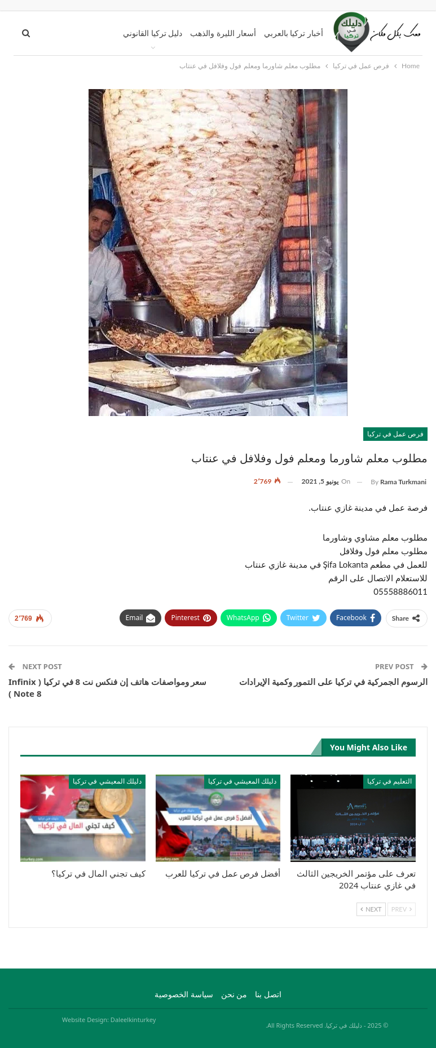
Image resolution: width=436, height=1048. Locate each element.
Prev (401, 909)
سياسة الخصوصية (184, 994)
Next (370, 909)
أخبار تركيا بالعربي (293, 33)
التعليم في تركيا (389, 781)
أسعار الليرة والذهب (223, 33)
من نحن (234, 994)
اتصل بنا (268, 994)
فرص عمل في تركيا (395, 434)
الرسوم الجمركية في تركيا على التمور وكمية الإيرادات (333, 681)
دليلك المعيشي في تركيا (242, 781)
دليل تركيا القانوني (152, 33)
